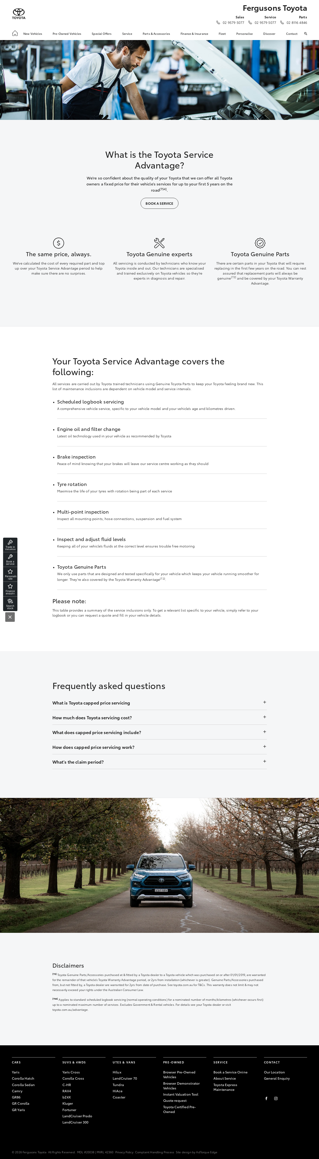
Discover (269, 33)
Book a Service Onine (230, 1072)
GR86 (16, 1097)
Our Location (274, 1072)
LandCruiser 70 (125, 1078)
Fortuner (69, 1109)
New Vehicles (32, 33)
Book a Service (159, 203)
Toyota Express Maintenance (225, 1087)
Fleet (222, 33)
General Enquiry (277, 1078)
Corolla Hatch (23, 1078)
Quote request (175, 1100)
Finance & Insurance (194, 33)
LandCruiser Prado (77, 1115)
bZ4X (66, 1097)
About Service (224, 1078)
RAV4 (66, 1090)
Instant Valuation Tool (180, 1094)
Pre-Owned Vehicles (67, 33)
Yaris (16, 1072)
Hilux (117, 1072)
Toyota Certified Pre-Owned (179, 1109)
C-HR (66, 1084)
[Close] (10, 617)
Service (127, 33)
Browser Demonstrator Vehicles (181, 1085)
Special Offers (101, 33)
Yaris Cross (71, 1072)
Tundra (118, 1084)
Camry (17, 1090)
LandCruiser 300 (75, 1122)
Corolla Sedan (23, 1084)
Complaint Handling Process (154, 1152)
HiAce (117, 1090)
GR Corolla (20, 1103)
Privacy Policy (124, 1152)
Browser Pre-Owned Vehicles (179, 1074)
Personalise (244, 33)
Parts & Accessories (156, 33)
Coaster (119, 1097)
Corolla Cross (73, 1078)
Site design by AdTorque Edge (196, 1152)
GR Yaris (18, 1109)
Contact (292, 33)
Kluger (67, 1103)
